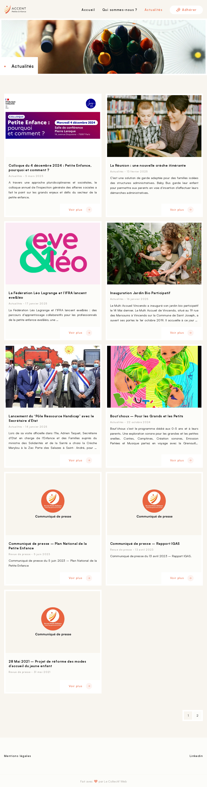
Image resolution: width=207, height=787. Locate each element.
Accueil (88, 10)
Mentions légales (17, 756)
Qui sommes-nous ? (119, 10)
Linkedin (196, 756)
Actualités (154, 10)
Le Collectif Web (115, 781)
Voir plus (80, 210)
